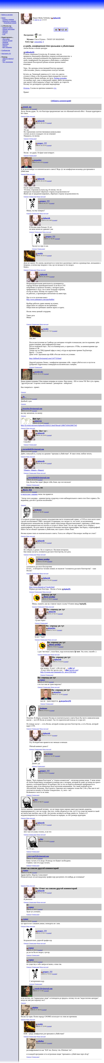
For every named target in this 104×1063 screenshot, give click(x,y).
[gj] (71, 668)
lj (43, 42)
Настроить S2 (6, 53)
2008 (35, 20)
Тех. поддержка (7, 62)
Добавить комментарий (60, 101)
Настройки (6, 39)
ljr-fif (3, 34)
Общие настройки (8, 29)
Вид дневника (7, 47)
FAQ (3, 60)
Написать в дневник (9, 21)
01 (38, 20)
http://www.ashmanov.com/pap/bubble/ (40, 299)
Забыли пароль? (8, 58)
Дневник (5, 42)
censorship (38, 42)
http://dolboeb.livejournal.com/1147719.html (45, 358)
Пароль (4, 45)
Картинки (5, 44)
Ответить (23, 116)
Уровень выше (32, 138)
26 (40, 20)
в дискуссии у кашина (29, 494)
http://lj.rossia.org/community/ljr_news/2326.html (58, 672)
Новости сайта (7, 27)
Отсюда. (26, 88)
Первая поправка (60, 78)
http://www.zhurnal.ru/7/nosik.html (41, 587)
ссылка (34, 109)
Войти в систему (7, 15)
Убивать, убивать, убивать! (34, 470)
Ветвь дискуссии (31, 116)
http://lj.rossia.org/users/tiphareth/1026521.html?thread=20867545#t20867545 (49, 425)
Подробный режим (10, 23)
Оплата (4, 32)
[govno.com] (71, 670)
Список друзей (7, 40)
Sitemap (5, 31)
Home (3, 18)
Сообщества (6, 50)
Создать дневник (8, 19)
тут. (55, 88)
